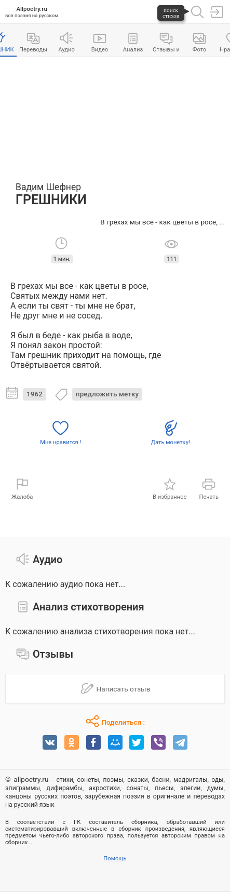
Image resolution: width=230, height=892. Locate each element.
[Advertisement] (115, 114)
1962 (34, 394)
